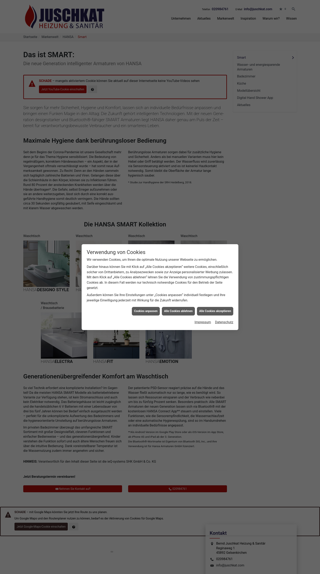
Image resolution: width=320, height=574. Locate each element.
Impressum (202, 314)
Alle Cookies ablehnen (178, 302)
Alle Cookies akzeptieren (215, 302)
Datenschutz (224, 314)
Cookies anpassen (146, 302)
